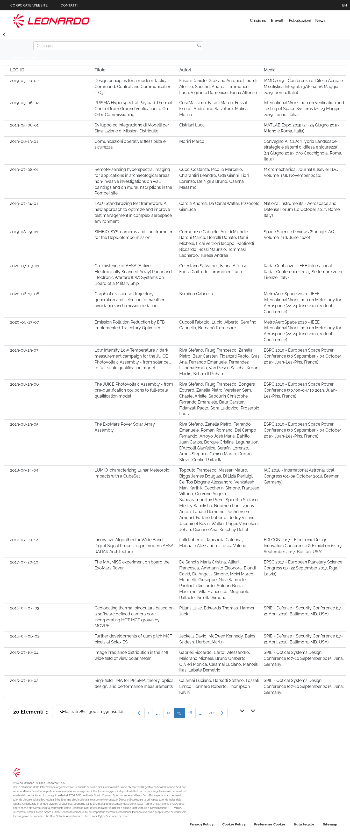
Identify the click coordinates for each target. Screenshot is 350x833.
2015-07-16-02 (24, 680)
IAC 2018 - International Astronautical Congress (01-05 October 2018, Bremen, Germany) (302, 476)
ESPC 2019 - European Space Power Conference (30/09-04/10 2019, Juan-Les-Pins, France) (300, 390)
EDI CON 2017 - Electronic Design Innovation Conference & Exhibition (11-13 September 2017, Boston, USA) (303, 545)
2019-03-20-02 (24, 80)
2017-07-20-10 (24, 562)
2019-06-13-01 (24, 141)
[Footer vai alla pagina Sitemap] (330, 824)
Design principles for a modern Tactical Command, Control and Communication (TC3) (133, 86)
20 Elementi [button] (33, 713)
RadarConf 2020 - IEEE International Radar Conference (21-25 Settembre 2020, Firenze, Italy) (303, 271)
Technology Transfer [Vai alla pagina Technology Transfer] (51, 21)
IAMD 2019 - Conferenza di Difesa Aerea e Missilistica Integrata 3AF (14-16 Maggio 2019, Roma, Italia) (303, 86)
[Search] (114, 45)
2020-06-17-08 (24, 293)
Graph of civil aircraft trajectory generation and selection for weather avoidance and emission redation (130, 299)
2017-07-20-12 (24, 539)
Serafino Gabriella (196, 293)
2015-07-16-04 (24, 652)
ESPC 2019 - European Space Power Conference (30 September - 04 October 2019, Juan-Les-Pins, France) (302, 356)
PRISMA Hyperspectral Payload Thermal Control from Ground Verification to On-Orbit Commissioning (133, 108)
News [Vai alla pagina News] (315, 20)
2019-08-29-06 (24, 384)
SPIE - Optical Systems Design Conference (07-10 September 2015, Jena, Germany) (304, 658)
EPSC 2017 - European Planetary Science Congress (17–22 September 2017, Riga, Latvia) (303, 568)
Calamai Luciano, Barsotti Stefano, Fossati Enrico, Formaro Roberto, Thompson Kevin (219, 686)
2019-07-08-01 (24, 169)
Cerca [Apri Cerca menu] (332, 21)
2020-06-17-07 (24, 322)
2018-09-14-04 (24, 470)
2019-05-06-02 (24, 102)
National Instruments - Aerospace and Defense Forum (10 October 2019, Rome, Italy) (302, 209)
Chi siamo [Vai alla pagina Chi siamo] (230, 20)
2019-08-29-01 (24, 231)
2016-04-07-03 (24, 608)
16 (192, 714)
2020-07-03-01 (24, 265)
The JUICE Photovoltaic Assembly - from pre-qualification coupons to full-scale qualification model (134, 390)
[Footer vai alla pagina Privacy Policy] (202, 824)
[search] (199, 46)
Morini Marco (191, 141)
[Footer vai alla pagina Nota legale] (304, 824)
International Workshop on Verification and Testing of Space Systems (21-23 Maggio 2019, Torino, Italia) (304, 108)
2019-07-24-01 (24, 203)
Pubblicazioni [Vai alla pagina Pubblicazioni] (288, 20)
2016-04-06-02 (24, 636)
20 (213, 714)
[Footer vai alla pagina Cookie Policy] (234, 824)
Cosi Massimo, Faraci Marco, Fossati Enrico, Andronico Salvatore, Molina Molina (213, 108)
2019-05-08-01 (24, 125)
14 (170, 714)
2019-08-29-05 (24, 424)
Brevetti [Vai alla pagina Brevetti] (257, 20)
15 (181, 714)
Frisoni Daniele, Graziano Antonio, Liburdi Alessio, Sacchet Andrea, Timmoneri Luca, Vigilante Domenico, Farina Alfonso (218, 86)
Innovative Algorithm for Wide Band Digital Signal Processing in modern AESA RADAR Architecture (134, 545)
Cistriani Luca (192, 125)
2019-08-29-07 (24, 350)
